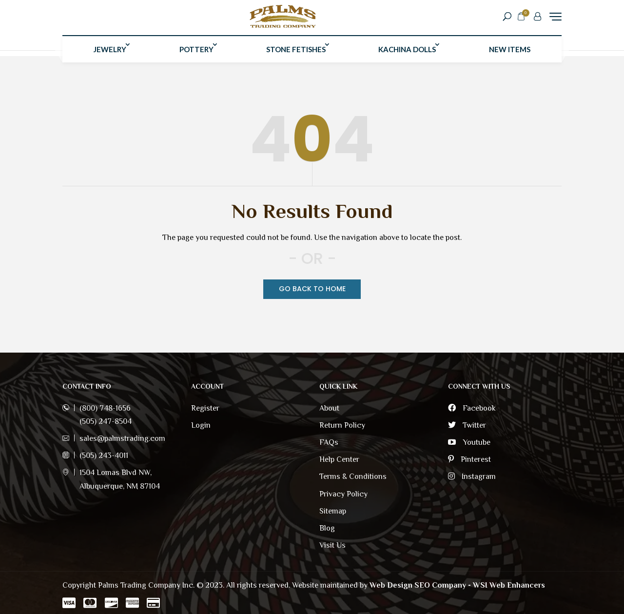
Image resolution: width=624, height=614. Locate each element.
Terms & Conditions (353, 476)
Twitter (467, 425)
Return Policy (342, 425)
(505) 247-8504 (105, 421)
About (329, 408)
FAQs (328, 442)
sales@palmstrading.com (122, 438)
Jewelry (110, 55)
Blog (327, 528)
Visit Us (332, 545)
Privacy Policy (343, 494)
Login (201, 425)
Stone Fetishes (296, 55)
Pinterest (469, 459)
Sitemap (332, 511)
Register (205, 408)
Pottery (196, 55)
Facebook (472, 408)
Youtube (469, 442)
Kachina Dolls (407, 55)
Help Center (339, 459)
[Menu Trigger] (555, 19)
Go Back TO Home (312, 289)
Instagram (472, 476)
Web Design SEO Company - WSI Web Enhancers (457, 585)
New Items (509, 55)
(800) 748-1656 (105, 408)
